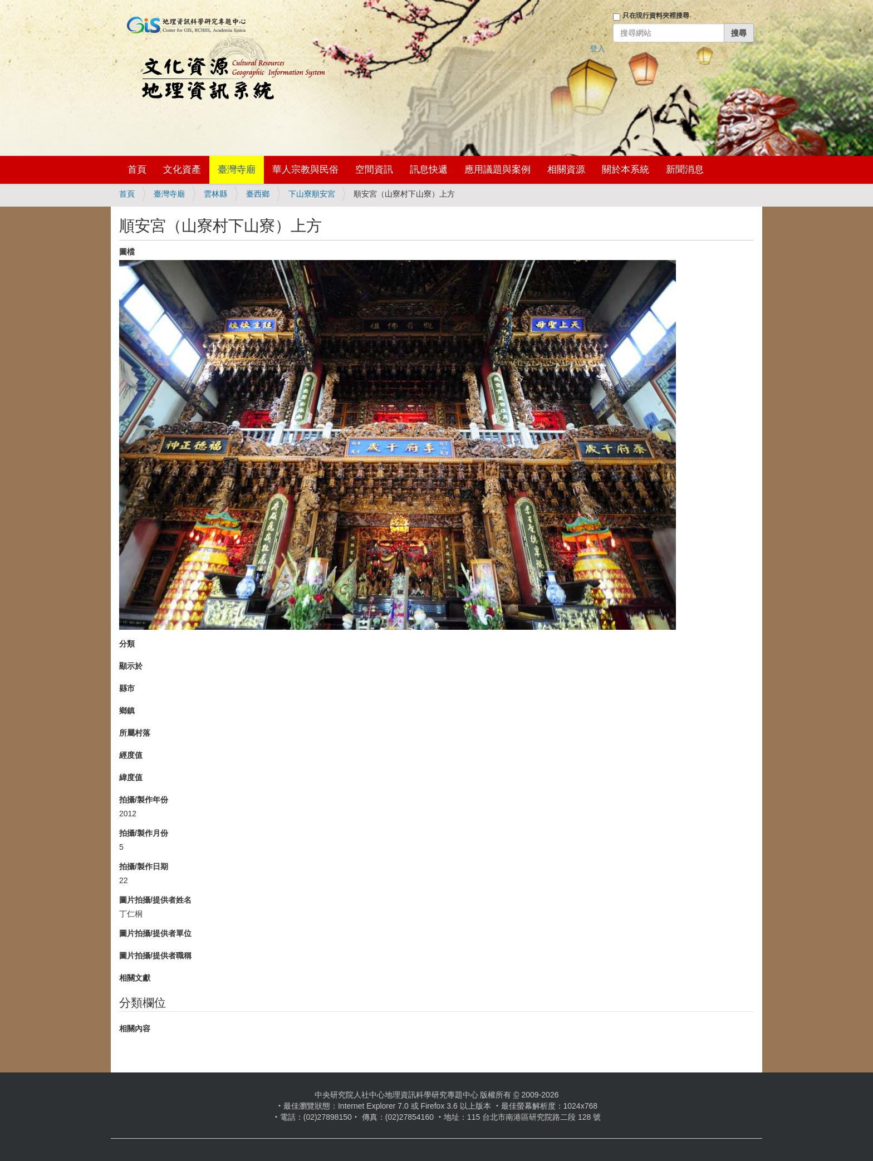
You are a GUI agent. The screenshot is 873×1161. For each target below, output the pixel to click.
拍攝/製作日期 (143, 866)
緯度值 (131, 777)
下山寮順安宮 (311, 193)
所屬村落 (134, 732)
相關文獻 (134, 977)
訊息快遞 (429, 169)
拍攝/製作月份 (143, 833)
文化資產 (182, 169)
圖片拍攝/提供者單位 (155, 933)
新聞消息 (685, 169)
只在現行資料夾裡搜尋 (655, 15)
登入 (597, 48)
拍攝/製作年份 (143, 799)
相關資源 (566, 169)
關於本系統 (625, 169)
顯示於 (131, 666)
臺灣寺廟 (237, 169)
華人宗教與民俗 (305, 169)
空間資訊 (374, 169)
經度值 (131, 755)
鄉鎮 (127, 710)
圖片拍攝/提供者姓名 (155, 899)
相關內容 (134, 1028)
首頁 (136, 169)
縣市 (127, 688)
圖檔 (127, 251)
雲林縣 (215, 193)
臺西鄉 (257, 193)
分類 (127, 643)
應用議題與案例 (497, 169)
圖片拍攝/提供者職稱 (155, 955)
